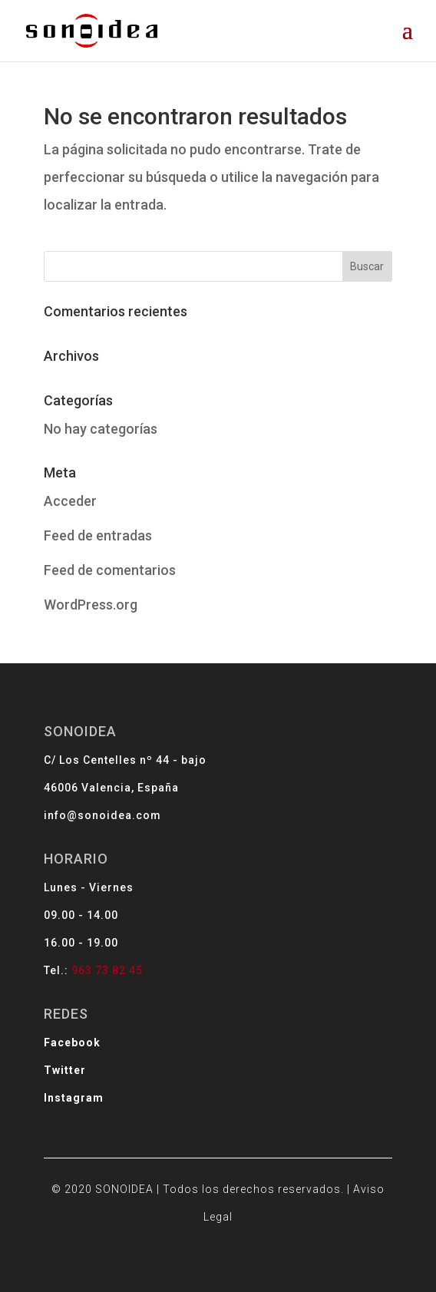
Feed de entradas (98, 535)
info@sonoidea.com (147, 877)
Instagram (129, 1052)
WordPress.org (90, 604)
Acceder (70, 501)
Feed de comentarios (110, 570)
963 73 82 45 (149, 973)
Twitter (124, 1035)
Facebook (128, 1018)
